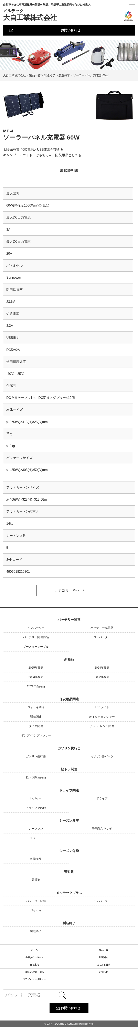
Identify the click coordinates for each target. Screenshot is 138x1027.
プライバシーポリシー (34, 979)
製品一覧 (103, 950)
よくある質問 (103, 964)
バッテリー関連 (69, 619)
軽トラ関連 (69, 769)
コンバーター (101, 637)
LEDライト (102, 707)
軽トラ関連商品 (36, 777)
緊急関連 (36, 716)
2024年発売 (102, 667)
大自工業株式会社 (47, 12)
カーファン (36, 828)
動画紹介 (103, 957)
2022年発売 (102, 677)
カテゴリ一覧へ (67, 590)
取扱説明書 (69, 171)
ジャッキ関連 (35, 707)
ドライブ (102, 798)
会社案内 (34, 964)
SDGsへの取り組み (34, 972)
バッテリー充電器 (102, 627)
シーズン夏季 (69, 820)
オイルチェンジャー (102, 716)
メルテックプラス (69, 893)
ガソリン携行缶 (69, 748)
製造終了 (69, 923)
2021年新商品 (36, 686)
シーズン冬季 (69, 851)
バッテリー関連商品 (36, 637)
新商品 (69, 659)
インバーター (35, 627)
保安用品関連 (69, 699)
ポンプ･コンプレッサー (36, 735)
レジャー (36, 798)
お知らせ (103, 972)
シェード (36, 838)
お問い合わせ (70, 30)
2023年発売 (36, 677)
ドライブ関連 (69, 790)
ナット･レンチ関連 (102, 726)
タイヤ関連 (36, 726)
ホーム (34, 950)
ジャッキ (36, 910)
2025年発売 (36, 667)
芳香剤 (69, 871)
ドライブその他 (36, 807)
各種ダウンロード (34, 957)
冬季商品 (36, 858)
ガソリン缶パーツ (102, 756)
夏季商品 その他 (102, 828)
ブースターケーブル (36, 646)
